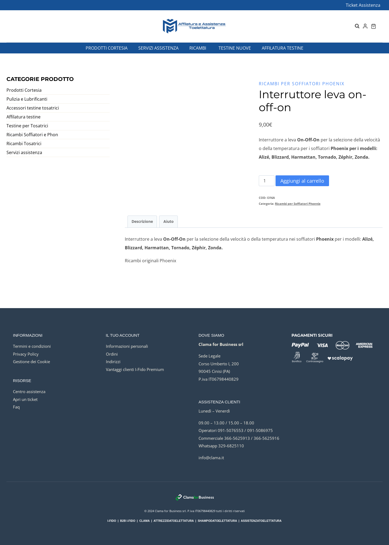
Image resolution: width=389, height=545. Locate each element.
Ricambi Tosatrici (23, 144)
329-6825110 (231, 445)
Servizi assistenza (158, 48)
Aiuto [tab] (168, 221)
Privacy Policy (26, 354)
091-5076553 (230, 430)
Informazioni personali (127, 346)
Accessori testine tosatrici (32, 108)
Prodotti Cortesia (107, 48)
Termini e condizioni (32, 346)
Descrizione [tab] (142, 221)
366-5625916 (266, 438)
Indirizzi (113, 361)
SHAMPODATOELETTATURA (217, 520)
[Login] (365, 26)
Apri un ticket (25, 399)
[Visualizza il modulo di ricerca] (354, 26)
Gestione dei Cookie (31, 361)
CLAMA (144, 520)
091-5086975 (260, 430)
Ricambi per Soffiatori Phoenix (301, 84)
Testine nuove (235, 48)
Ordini (112, 354)
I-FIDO (112, 520)
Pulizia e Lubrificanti (26, 99)
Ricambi (197, 48)
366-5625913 (237, 438)
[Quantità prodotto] (266, 180)
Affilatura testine (282, 48)
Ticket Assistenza (363, 5)
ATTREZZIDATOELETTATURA (173, 520)
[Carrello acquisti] (373, 26)
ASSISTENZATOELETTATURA (261, 520)
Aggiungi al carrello (302, 181)
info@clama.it (211, 457)
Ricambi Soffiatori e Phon (32, 135)
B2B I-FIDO (127, 520)
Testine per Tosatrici (27, 126)
